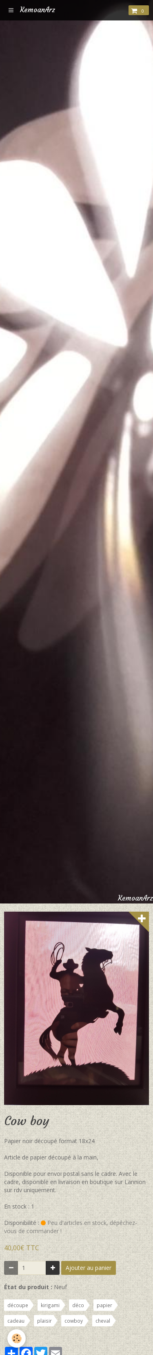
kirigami (50, 1305)
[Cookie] (16, 1338)
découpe (17, 1305)
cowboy (73, 1320)
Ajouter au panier (88, 1268)
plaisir (44, 1320)
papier (104, 1305)
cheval (102, 1320)
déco (78, 1305)
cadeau (15, 1320)
